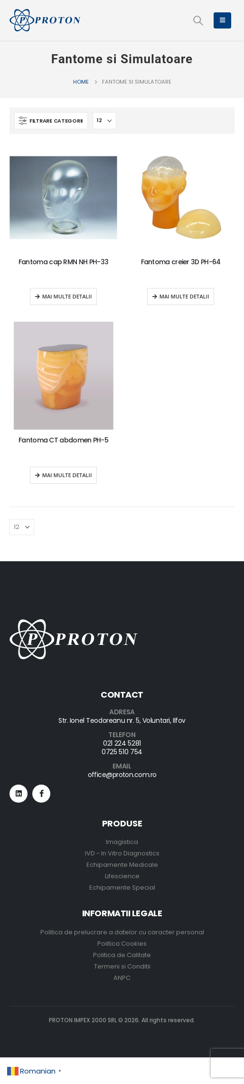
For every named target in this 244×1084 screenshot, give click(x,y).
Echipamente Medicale (122, 864)
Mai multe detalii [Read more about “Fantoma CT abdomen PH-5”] (67, 475)
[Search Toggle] (197, 20)
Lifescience (122, 876)
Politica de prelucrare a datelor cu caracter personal (122, 932)
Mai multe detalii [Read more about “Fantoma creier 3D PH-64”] (184, 296)
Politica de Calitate (122, 954)
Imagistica (122, 841)
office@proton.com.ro (122, 774)
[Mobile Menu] (222, 20)
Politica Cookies (122, 943)
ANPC (122, 977)
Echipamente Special (122, 887)
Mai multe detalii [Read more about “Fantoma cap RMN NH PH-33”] (67, 296)
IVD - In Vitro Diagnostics (122, 853)
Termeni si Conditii (122, 966)
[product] (63, 197)
